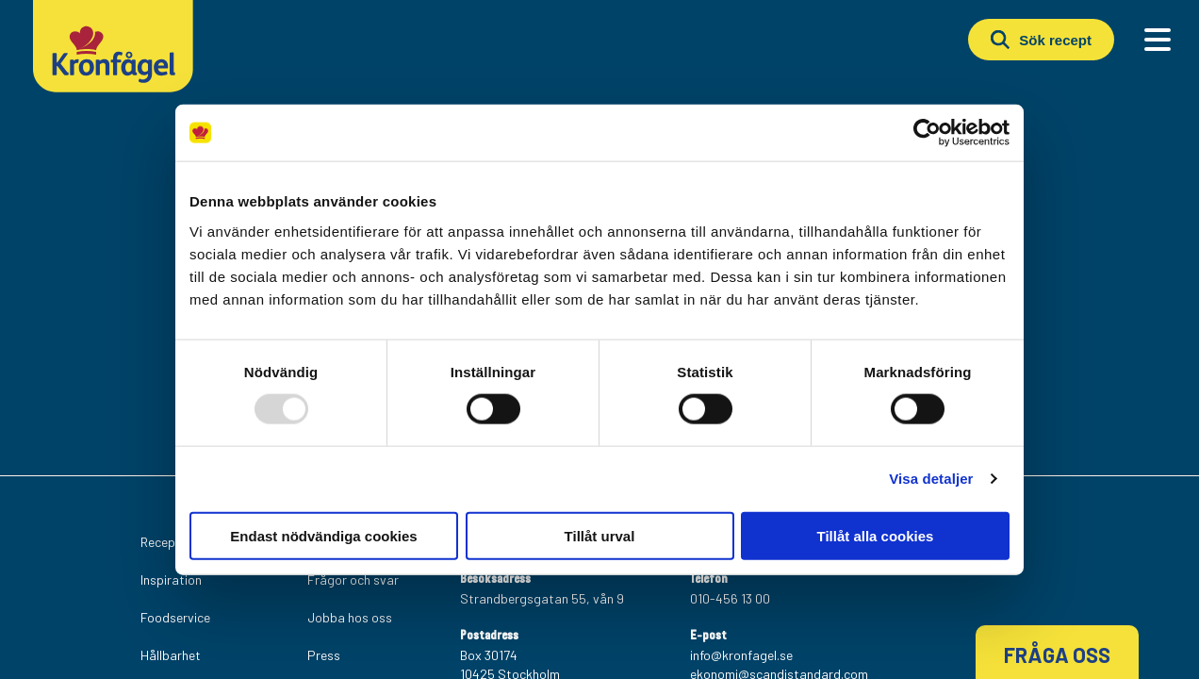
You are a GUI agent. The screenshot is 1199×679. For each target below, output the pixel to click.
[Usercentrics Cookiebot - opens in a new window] (927, 133)
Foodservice (175, 617)
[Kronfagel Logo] (113, 88)
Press (323, 655)
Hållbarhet (170, 655)
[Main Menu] (1157, 40)
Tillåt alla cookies (875, 535)
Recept (160, 542)
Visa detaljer (931, 479)
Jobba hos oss (349, 617)
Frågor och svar (353, 579)
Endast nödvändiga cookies (323, 535)
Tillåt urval (600, 535)
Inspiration (171, 579)
